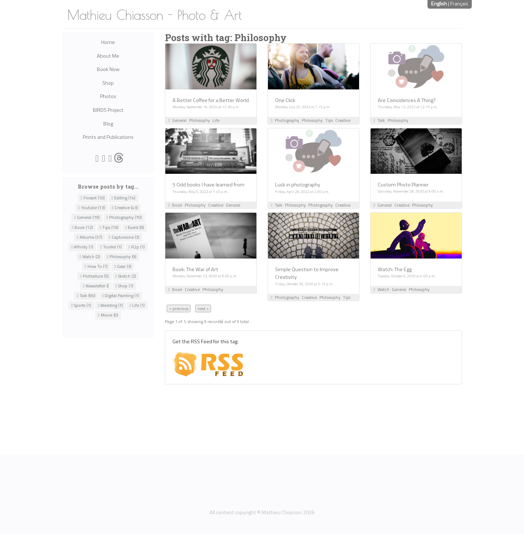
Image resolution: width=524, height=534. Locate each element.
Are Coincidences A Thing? (407, 100)
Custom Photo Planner (403, 185)
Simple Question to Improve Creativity (307, 273)
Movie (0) (108, 315)
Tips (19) (109, 227)
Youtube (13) (91, 207)
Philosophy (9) (121, 256)
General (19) (86, 217)
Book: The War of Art (195, 269)
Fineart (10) (92, 198)
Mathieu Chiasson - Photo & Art (154, 14)
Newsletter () (95, 286)
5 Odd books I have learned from (209, 185)
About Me (108, 56)
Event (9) (134, 227)
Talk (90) (86, 295)
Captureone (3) (124, 237)
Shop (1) (124, 286)
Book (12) (82, 227)
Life (215, 120)
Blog (108, 124)
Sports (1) (81, 305)
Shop (108, 83)
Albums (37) (89, 237)
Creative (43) (125, 207)
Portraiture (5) (94, 276)
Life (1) (137, 305)
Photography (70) (124, 217)
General (179, 120)
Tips (329, 120)
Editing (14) (123, 198)
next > (203, 308)
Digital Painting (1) (120, 295)
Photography (287, 120)
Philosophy (199, 120)
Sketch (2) (126, 276)
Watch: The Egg (395, 269)
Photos (108, 96)
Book (177, 205)
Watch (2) (90, 256)
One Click (285, 100)
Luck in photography (297, 185)
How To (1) (96, 266)
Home (108, 42)
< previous (178, 308)
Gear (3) (123, 266)
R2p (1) (137, 247)
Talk (381, 120)
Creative (342, 120)
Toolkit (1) (110, 247)
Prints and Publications (108, 137)
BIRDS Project (108, 110)
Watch (383, 289)
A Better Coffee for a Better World (211, 100)
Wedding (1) (110, 305)
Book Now (108, 69)
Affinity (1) (82, 247)
